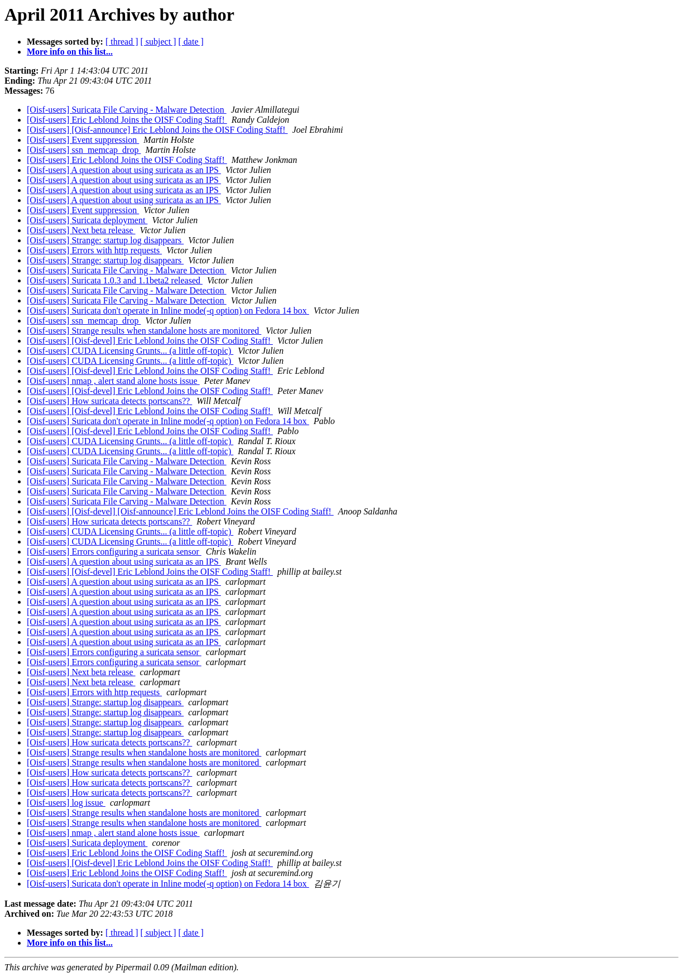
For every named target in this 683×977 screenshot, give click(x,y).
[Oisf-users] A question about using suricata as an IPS (124, 170)
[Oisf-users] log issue (66, 802)
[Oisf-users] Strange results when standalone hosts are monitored (144, 330)
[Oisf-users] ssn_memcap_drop (84, 150)
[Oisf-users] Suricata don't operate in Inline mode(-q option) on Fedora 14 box (168, 310)
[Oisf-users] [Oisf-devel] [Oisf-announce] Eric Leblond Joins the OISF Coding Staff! (180, 511)
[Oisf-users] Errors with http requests (94, 250)
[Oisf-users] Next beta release (81, 230)
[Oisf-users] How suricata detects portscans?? (109, 401)
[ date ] (191, 41)
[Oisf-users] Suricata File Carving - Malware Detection (127, 109)
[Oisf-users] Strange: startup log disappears (105, 240)
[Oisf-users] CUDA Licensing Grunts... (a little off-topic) (130, 350)
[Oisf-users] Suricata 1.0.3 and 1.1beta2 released (115, 280)
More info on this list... (70, 51)
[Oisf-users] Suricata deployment (87, 220)
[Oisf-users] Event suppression (83, 140)
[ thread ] (121, 41)
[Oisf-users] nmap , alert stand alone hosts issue (113, 381)
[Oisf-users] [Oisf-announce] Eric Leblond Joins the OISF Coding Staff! (157, 129)
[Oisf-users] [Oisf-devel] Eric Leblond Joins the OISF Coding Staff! (150, 340)
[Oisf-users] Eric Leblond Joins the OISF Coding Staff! (127, 119)
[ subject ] (158, 41)
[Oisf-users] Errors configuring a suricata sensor (114, 551)
